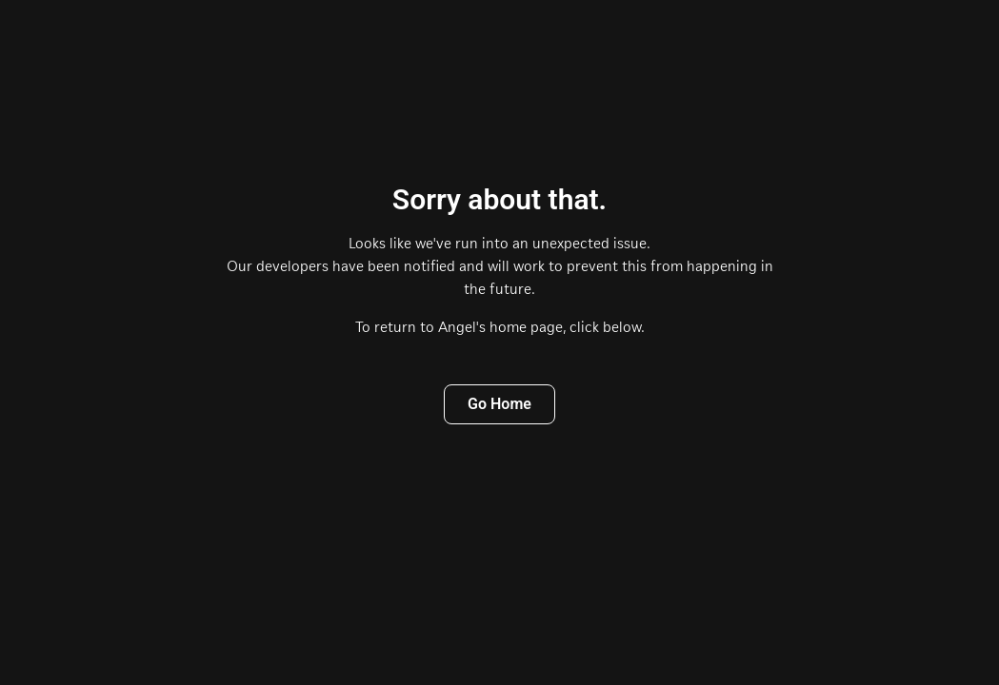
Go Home (499, 404)
